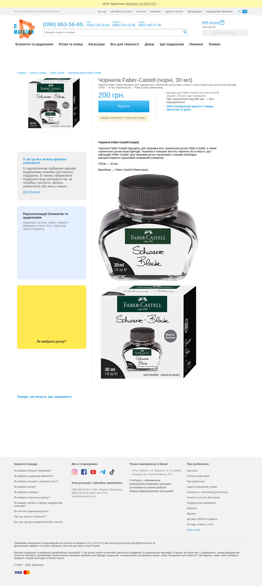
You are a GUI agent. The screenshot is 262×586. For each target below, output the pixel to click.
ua (244, 11)
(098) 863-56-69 (63, 24)
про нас (102, 11)
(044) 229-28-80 (95, 543)
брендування (195, 11)
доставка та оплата (121, 11)
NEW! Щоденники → (131, 4)
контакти (141, 11)
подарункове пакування (219, 11)
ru (239, 11)
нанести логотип (174, 11)
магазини (155, 11)
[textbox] (113, 32)
